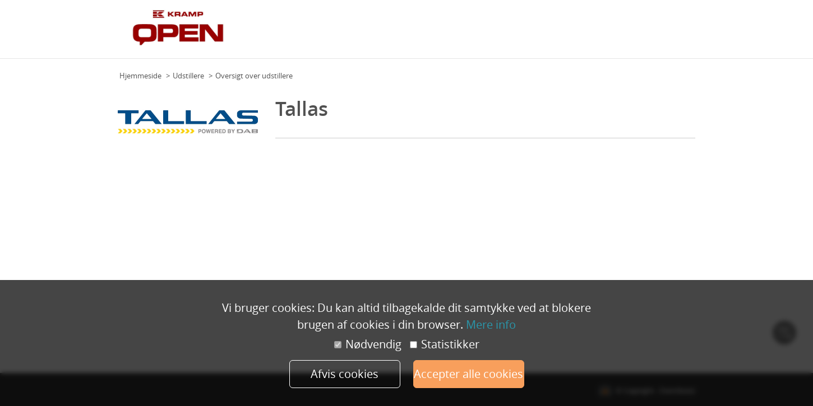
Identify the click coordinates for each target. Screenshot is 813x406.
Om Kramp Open (448, 33)
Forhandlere (639, 33)
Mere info (491, 324)
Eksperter (535, 33)
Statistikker (444, 344)
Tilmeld (679, 33)
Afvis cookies (344, 373)
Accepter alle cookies (468, 373)
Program (498, 33)
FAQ (605, 33)
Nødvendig (367, 344)
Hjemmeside (140, 76)
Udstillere (575, 33)
